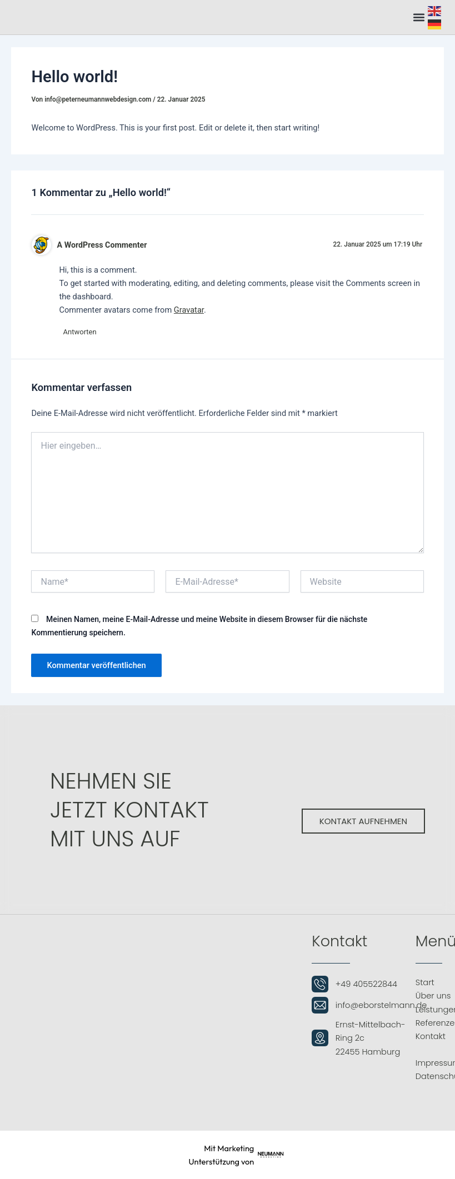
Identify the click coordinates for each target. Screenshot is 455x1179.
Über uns (433, 996)
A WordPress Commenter (102, 244)
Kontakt (431, 1036)
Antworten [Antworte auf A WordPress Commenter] (81, 332)
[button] (418, 17)
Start (425, 983)
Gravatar (189, 310)
